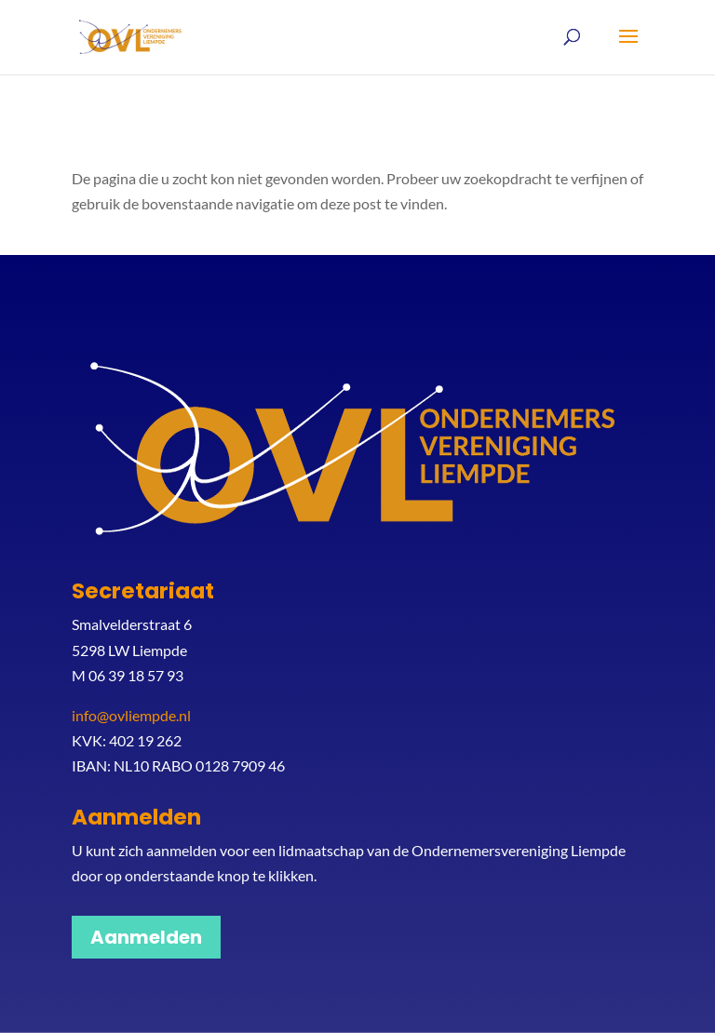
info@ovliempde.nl (131, 715)
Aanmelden (146, 937)
